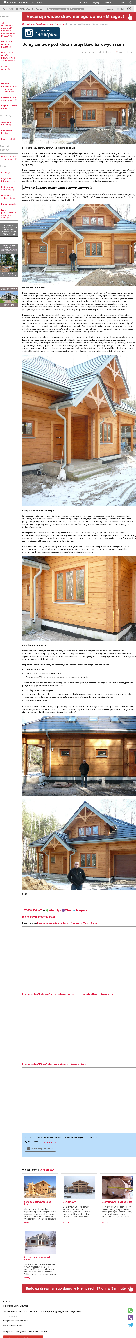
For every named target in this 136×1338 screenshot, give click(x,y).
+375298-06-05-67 (12, 9)
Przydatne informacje (8, 180)
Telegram (40, 9)
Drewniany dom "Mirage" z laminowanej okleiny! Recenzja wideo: (54, 1064)
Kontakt (108, 2)
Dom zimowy (60, 24)
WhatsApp (26, 9)
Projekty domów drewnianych (9, 98)
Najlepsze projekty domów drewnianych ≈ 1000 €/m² (9, 87)
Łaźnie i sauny (5, 67)
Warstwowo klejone (6, 123)
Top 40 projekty (77, 9)
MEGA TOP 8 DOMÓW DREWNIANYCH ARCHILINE (8, 57)
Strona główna (28, 24)
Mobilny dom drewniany (7, 188)
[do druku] (105, 52)
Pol (122, 2)
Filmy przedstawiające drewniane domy (8, 214)
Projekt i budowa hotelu (9, 107)
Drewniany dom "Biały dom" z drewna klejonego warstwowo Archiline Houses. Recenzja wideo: (69, 993)
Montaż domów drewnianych (9, 157)
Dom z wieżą (8, 204)
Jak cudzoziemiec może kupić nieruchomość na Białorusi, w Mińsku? (8, 29)
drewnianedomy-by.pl (13, 1325)
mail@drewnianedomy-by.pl (38, 916)
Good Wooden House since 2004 (22, 2)
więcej (27, 1222)
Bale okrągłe (8, 139)
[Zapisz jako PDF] (125, 52)
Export (5, 172)
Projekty (96, 2)
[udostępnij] (88, 52)
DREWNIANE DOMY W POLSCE (6, 44)
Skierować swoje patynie (58, 9)
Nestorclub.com (41, 1331)
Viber (33, 9)
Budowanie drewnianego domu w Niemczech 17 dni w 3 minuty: (68, 923)
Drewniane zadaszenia (8, 196)
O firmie (83, 2)
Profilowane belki (6, 132)
